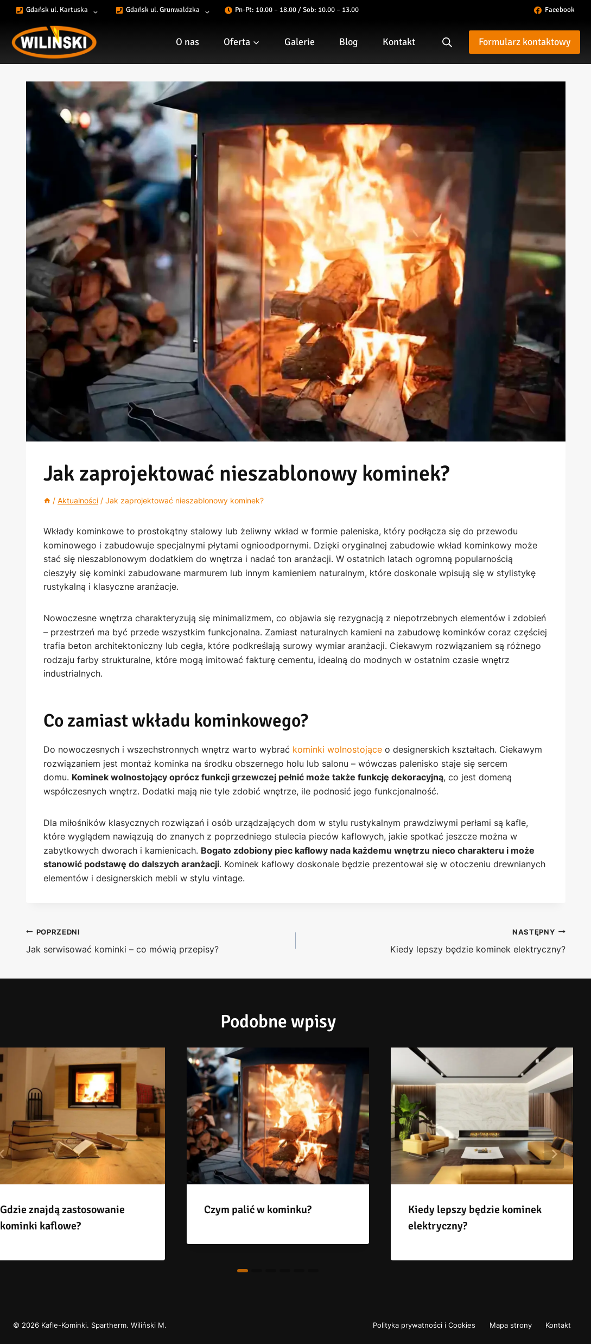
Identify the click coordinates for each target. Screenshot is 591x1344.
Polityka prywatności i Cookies (424, 1325)
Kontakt (399, 42)
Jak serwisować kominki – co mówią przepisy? (156, 940)
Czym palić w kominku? (258, 1209)
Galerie (299, 42)
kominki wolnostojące (337, 749)
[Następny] (554, 1154)
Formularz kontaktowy (524, 42)
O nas (187, 42)
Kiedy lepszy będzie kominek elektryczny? (434, 940)
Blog (348, 42)
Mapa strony (511, 1325)
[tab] (242, 1270)
